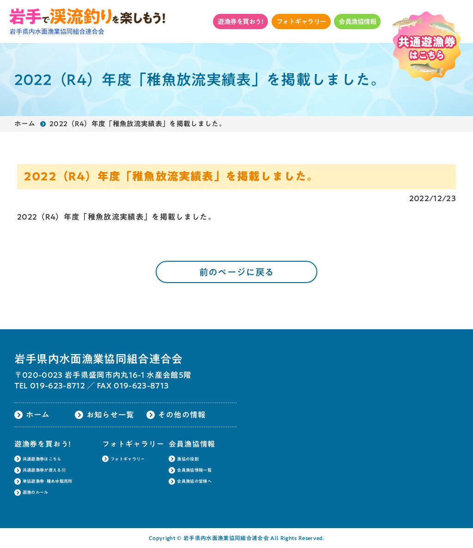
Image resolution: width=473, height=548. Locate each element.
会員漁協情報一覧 (194, 470)
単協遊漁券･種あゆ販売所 (48, 481)
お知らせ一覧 (110, 415)
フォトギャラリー (301, 21)
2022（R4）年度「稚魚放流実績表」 (84, 217)
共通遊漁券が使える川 (44, 470)
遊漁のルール (36, 492)
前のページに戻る (236, 272)
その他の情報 (182, 415)
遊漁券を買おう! (240, 21)
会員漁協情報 (357, 21)
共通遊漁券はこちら (42, 459)
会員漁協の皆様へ (194, 481)
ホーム (25, 123)
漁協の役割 (188, 459)
